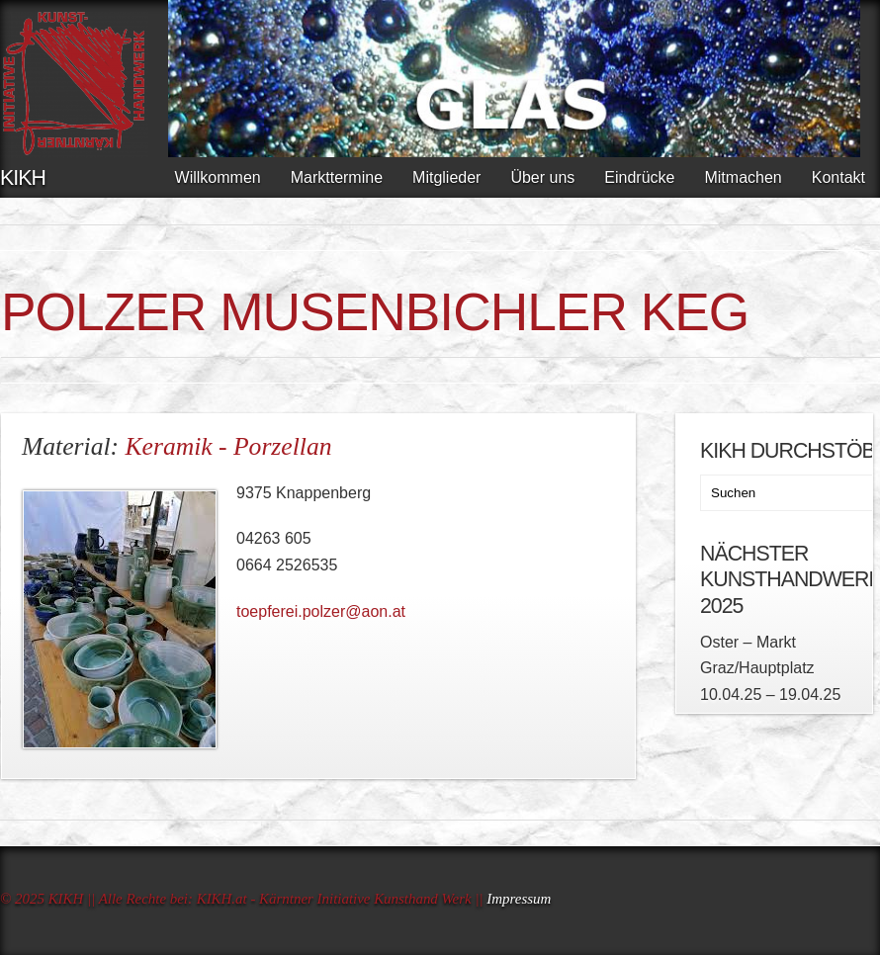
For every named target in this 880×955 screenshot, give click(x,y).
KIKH (22, 178)
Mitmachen (742, 177)
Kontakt (838, 177)
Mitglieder (446, 177)
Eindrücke (639, 177)
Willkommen (218, 177)
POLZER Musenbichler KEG (374, 312)
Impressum (518, 899)
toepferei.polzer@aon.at (320, 611)
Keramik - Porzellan (229, 446)
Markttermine (337, 177)
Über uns (542, 177)
